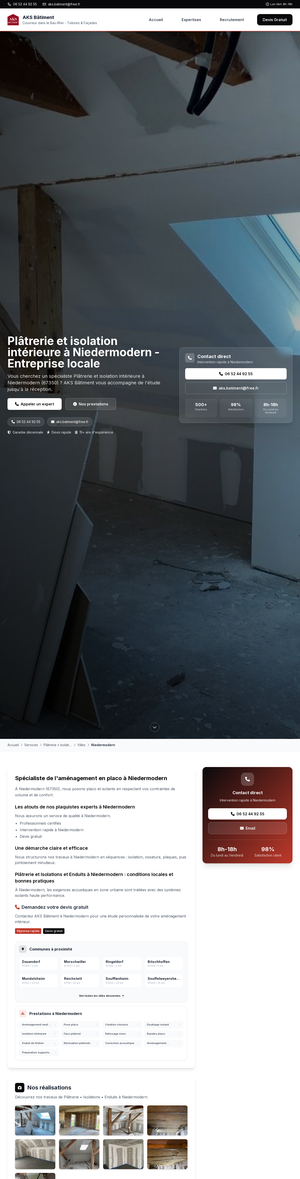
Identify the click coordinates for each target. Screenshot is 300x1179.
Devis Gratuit (275, 19)
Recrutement (232, 19)
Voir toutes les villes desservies (101, 995)
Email (247, 828)
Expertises (191, 19)
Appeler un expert (34, 404)
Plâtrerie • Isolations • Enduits (58, 745)
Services (31, 745)
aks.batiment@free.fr (61, 4)
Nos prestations (90, 404)
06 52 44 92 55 (22, 4)
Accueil (156, 19)
